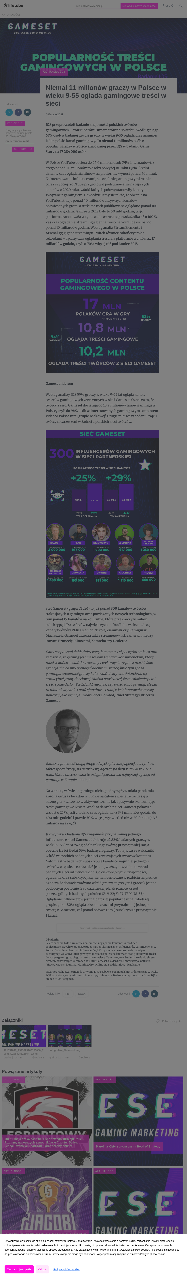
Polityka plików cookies (66, 1269)
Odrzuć (42, 1269)
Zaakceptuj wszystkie (19, 1269)
